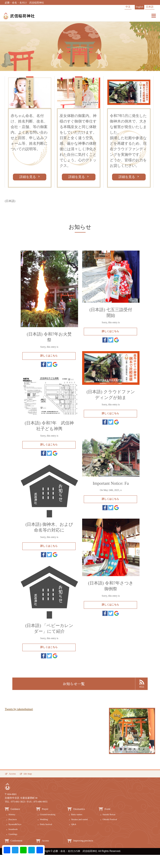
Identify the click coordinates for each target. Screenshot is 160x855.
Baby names (76, 814)
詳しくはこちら (49, 355)
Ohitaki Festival (109, 819)
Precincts (12, 819)
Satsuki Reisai (108, 814)
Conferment (16, 840)
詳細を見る (28, 177)
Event (107, 809)
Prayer (45, 809)
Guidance (15, 809)
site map (28, 773)
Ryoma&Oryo (14, 824)
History (11, 814)
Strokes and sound (79, 819)
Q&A (73, 824)
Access (12, 773)
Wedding (44, 819)
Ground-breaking (47, 814)
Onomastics (79, 809)
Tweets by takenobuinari (19, 709)
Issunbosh (12, 829)
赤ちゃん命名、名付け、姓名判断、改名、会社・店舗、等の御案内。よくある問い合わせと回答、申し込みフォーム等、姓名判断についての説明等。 (29, 132)
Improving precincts (83, 840)
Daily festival (46, 824)
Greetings (12, 834)
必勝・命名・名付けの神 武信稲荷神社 (75, 851)
